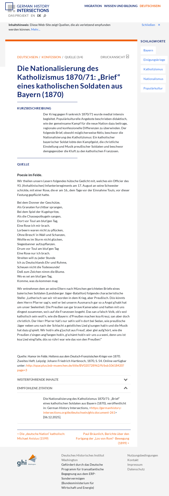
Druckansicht (113, 57)
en (33, 15)
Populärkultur (153, 88)
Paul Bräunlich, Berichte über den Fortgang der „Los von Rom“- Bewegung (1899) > (102, 438)
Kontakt (132, 460)
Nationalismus (153, 79)
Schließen (151, 25)
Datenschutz (136, 469)
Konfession (51, 57)
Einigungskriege (154, 60)
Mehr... (35, 29)
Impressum (135, 464)
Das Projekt (18, 15)
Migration (93, 6)
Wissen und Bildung (121, 6)
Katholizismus (153, 69)
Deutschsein (150, 6)
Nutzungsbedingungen (142, 455)
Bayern (148, 50)
